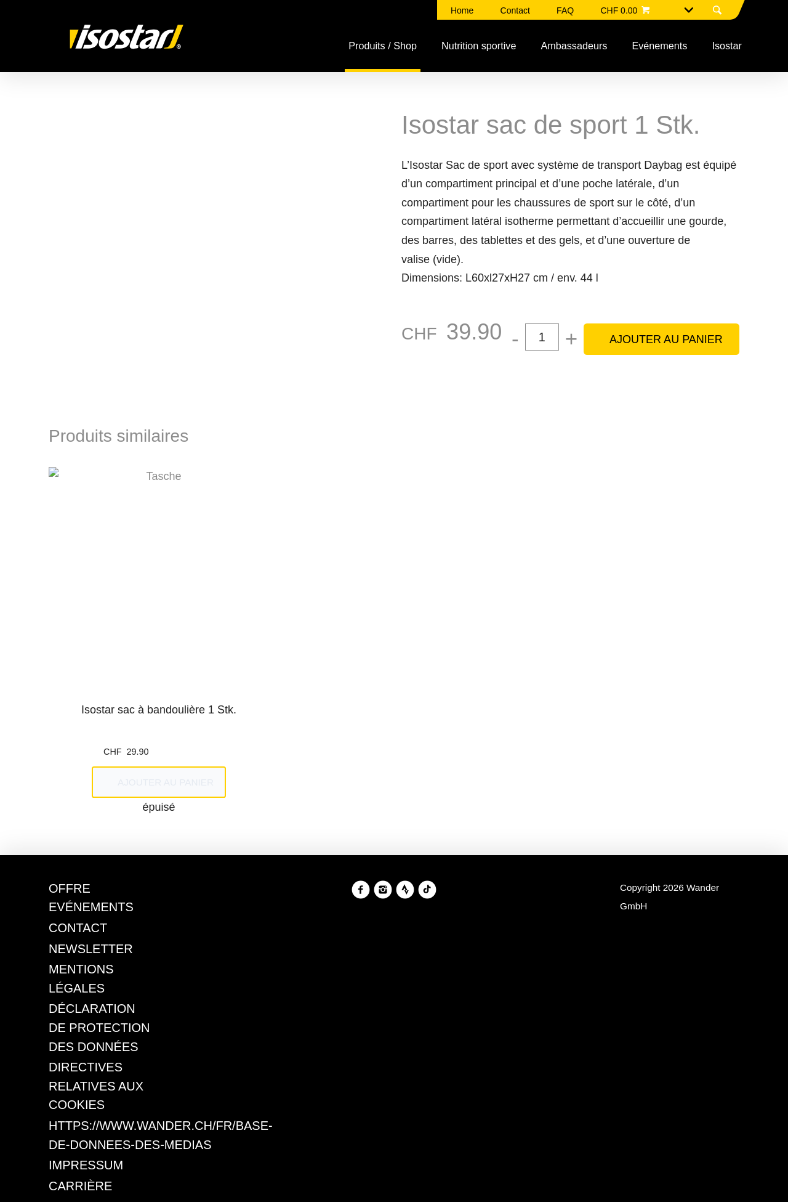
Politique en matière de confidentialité (437, 662)
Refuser (226, 707)
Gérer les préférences (330, 707)
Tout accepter (447, 707)
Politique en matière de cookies (322, 643)
